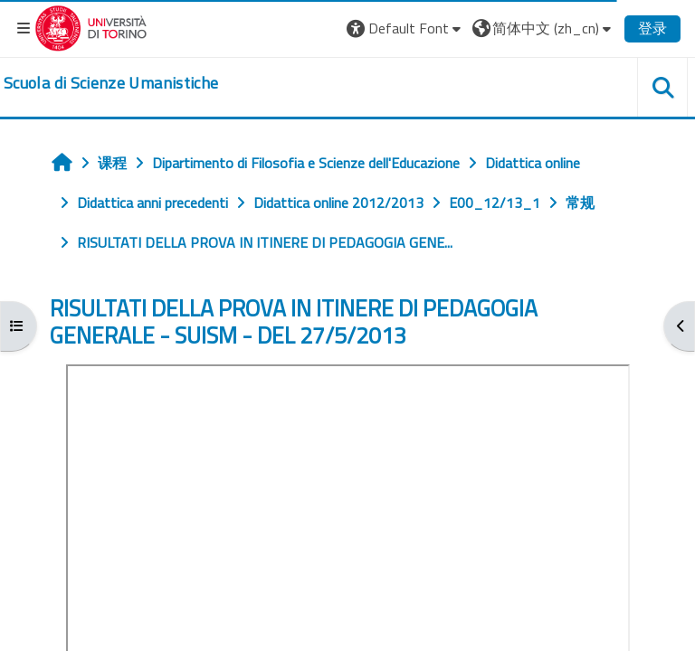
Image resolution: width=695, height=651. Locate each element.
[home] (111, 83)
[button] (406, 28)
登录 (652, 28)
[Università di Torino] (91, 26)
